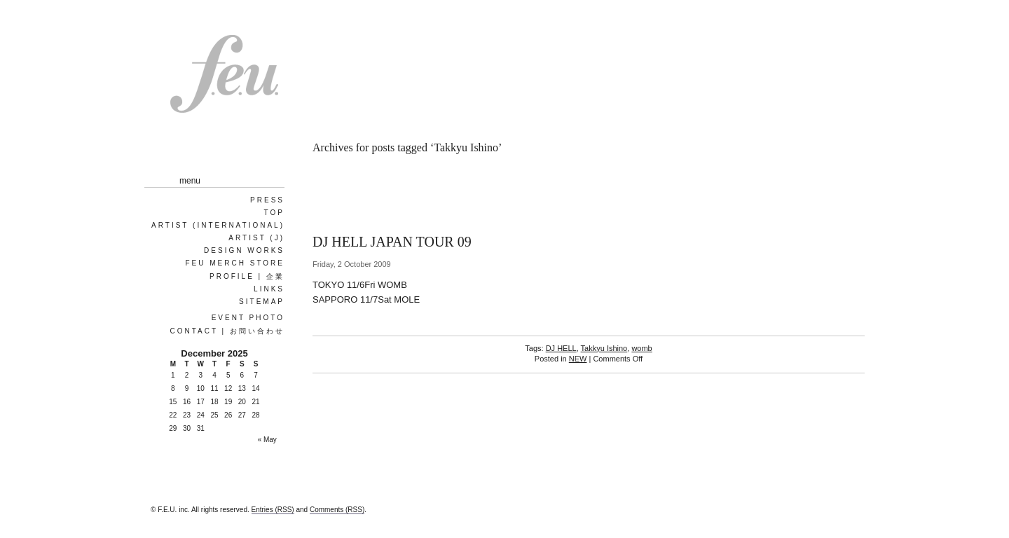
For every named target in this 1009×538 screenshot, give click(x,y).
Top (274, 212)
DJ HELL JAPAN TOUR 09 (392, 241)
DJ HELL (561, 348)
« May (267, 439)
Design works (244, 250)
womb (641, 348)
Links (269, 289)
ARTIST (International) (217, 225)
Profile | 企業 (247, 276)
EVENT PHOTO (248, 318)
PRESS (267, 200)
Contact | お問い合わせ (227, 331)
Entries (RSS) (273, 509)
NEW (578, 358)
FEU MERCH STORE (235, 263)
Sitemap (261, 301)
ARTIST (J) (256, 238)
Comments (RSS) (337, 509)
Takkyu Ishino (604, 348)
